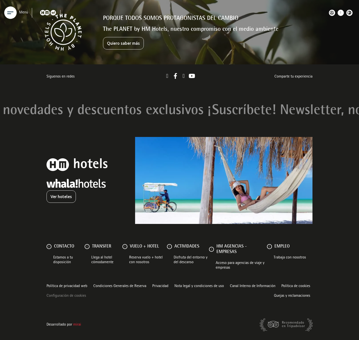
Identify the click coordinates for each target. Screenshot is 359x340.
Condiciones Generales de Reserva (119, 286)
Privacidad (160, 286)
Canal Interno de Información (252, 286)
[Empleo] (269, 246)
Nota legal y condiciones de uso (199, 286)
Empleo (282, 246)
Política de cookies (295, 286)
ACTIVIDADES (186, 246)
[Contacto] (49, 246)
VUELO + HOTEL (144, 246)
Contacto (64, 246)
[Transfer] (87, 246)
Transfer (101, 246)
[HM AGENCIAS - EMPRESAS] (211, 249)
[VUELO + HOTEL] (124, 246)
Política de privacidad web (67, 286)
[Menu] (10, 12)
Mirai (77, 325)
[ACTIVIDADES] (169, 246)
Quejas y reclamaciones (292, 296)
